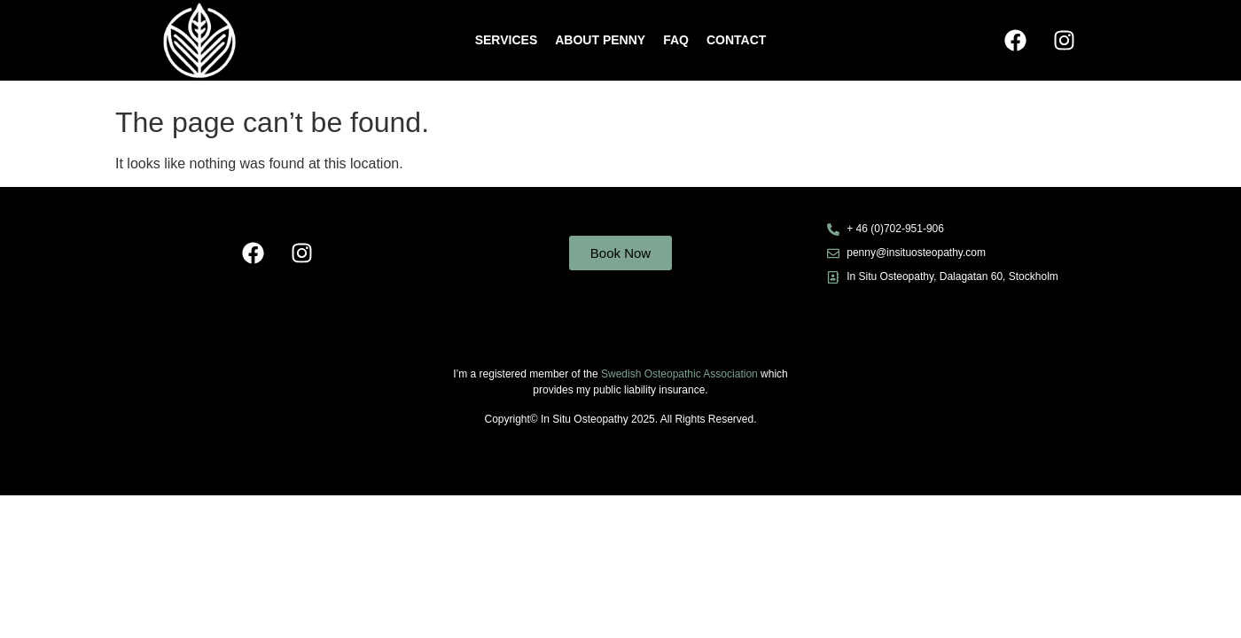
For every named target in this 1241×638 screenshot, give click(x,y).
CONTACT (736, 40)
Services (506, 40)
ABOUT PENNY (600, 40)
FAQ (676, 40)
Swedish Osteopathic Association (681, 374)
